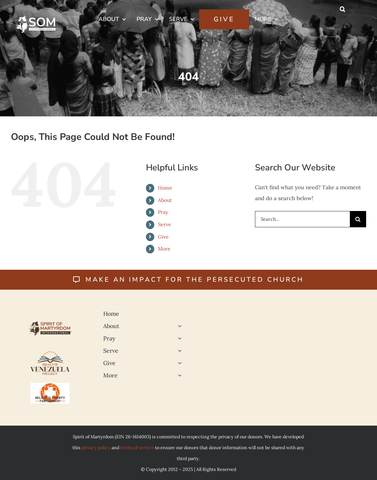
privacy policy (95, 447)
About (165, 200)
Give (163, 236)
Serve (164, 224)
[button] (342, 9)
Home (165, 188)
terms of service (137, 447)
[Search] (358, 219)
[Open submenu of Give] (178, 363)
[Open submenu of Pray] (178, 338)
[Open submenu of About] (178, 326)
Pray (163, 212)
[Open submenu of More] (178, 375)
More (164, 248)
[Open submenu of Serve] (178, 350)
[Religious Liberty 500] (50, 385)
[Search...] (302, 219)
